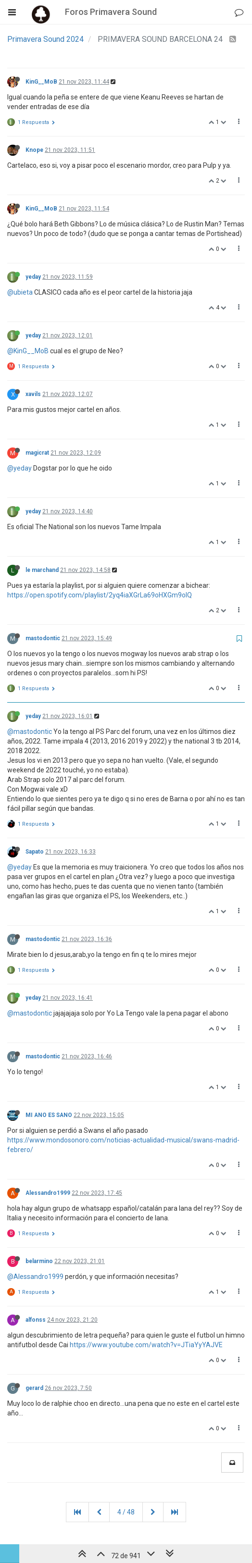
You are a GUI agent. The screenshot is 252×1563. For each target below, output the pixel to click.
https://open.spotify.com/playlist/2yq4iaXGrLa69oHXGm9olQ (99, 595)
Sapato (34, 851)
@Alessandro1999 (35, 1276)
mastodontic (42, 638)
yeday (33, 276)
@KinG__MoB (28, 351)
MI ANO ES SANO (48, 1115)
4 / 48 (126, 1512)
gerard (34, 1388)
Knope (34, 150)
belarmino (39, 1261)
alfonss (35, 1319)
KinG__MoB (41, 81)
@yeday (19, 468)
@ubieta (20, 292)
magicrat (37, 452)
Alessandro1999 (47, 1193)
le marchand (42, 570)
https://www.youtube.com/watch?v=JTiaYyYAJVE (146, 1345)
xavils (33, 394)
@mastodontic (29, 731)
